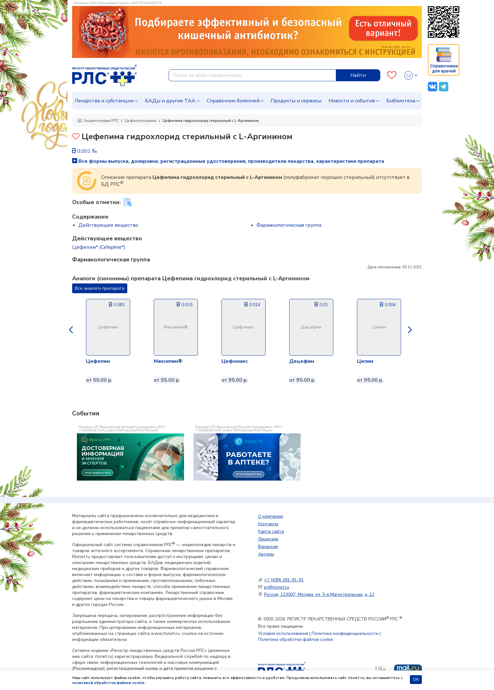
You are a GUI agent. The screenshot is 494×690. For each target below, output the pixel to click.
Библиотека (400, 100)
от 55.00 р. (99, 380)
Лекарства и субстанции (104, 100)
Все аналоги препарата (99, 288)
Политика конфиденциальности (345, 633)
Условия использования (283, 633)
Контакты (268, 524)
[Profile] (411, 75)
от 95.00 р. (234, 380)
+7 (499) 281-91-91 (284, 580)
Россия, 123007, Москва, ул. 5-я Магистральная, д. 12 (319, 594)
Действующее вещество (108, 225)
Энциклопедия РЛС (98, 120)
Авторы (266, 554)
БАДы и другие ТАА (170, 100)
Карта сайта (271, 531)
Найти (358, 75)
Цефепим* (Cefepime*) (98, 247)
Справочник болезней (233, 100)
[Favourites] (391, 75)
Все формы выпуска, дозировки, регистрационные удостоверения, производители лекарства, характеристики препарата (228, 161)
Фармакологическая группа (288, 225)
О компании (270, 516)
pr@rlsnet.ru (276, 587)
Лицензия (268, 539)
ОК (416, 679)
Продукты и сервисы (296, 100)
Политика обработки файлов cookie (295, 639)
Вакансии (268, 547)
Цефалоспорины (141, 120)
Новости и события (352, 100)
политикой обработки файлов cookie (108, 682)
